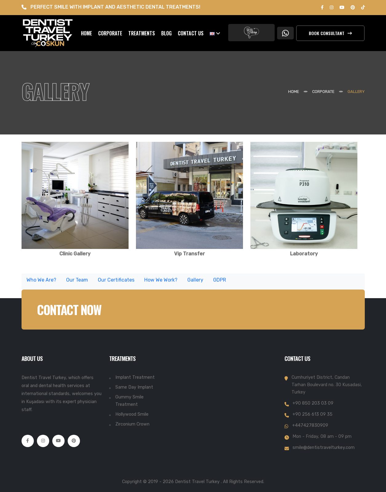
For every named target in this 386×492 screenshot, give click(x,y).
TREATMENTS (141, 33)
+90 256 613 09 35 (312, 414)
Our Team (77, 282)
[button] (215, 33)
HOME (86, 33)
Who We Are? (41, 282)
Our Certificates (116, 282)
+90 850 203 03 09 (312, 403)
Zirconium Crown (132, 424)
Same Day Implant (134, 387)
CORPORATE (110, 33)
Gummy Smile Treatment (129, 400)
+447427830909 (310, 425)
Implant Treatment (135, 377)
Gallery (195, 282)
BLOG (166, 33)
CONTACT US (191, 33)
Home (293, 91)
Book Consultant (330, 33)
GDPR (219, 282)
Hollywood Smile (132, 414)
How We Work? (160, 282)
